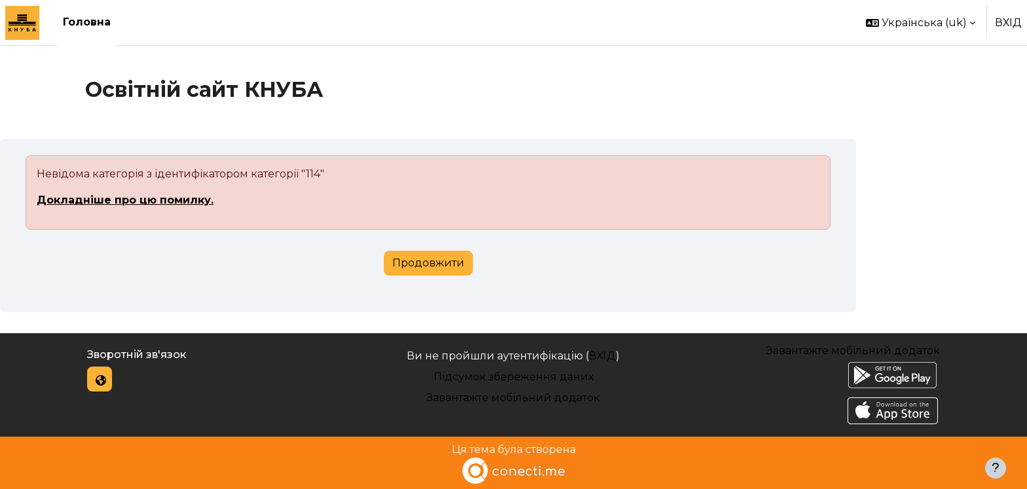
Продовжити (428, 263)
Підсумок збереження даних (513, 377)
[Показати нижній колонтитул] (995, 468)
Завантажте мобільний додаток (513, 397)
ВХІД (1008, 22)
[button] (920, 22)
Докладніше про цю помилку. (125, 200)
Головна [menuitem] (87, 22)
